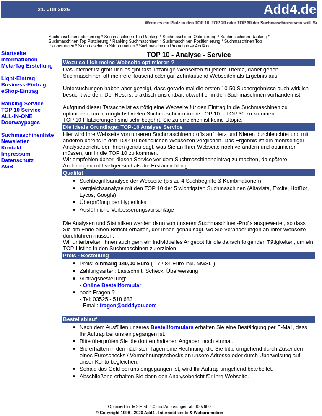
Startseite (13, 53)
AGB (7, 166)
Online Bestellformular (112, 285)
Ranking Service (22, 103)
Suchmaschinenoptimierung (183, 400)
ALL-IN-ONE (17, 116)
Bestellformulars (172, 327)
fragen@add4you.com (128, 305)
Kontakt (11, 147)
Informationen (19, 59)
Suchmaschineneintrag (195, 400)
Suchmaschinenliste (27, 135)
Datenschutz (17, 160)
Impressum (15, 154)
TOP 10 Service (21, 110)
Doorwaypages (20, 122)
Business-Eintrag (23, 84)
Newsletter (15, 141)
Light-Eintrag (18, 78)
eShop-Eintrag (20, 91)
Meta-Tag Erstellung (27, 66)
